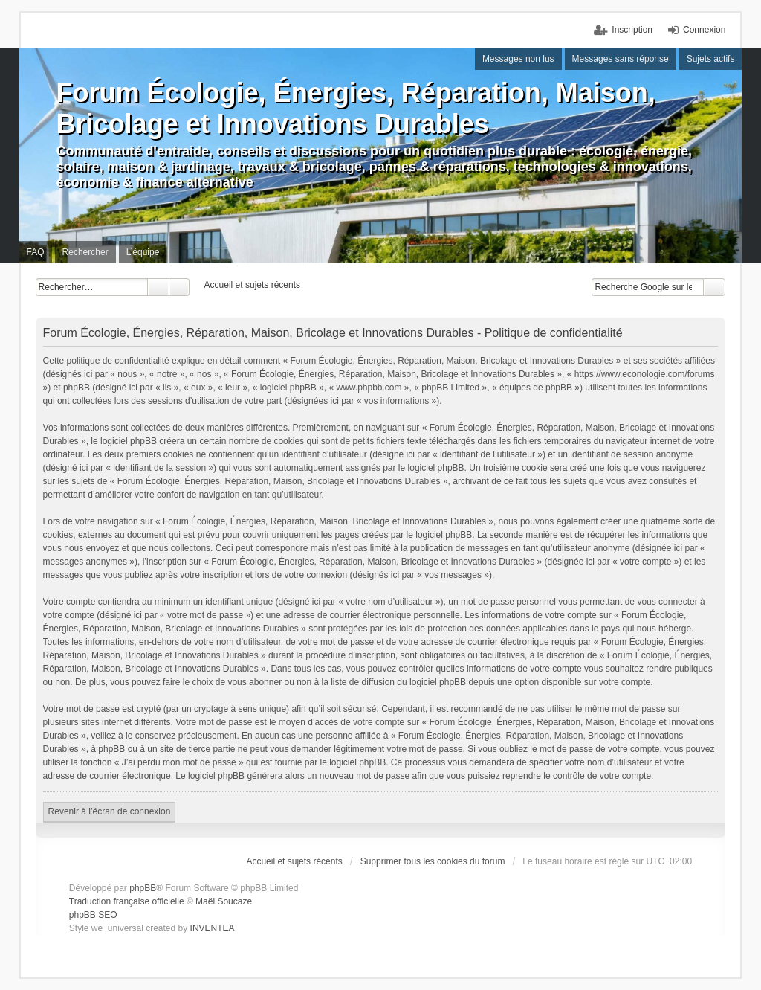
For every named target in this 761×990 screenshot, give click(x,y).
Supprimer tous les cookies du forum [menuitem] (432, 861)
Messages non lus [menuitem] (518, 59)
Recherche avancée (179, 287)
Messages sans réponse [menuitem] (620, 59)
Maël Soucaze (223, 901)
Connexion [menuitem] (704, 30)
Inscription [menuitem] (632, 30)
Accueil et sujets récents (294, 861)
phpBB (142, 888)
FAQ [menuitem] (36, 252)
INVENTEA (212, 928)
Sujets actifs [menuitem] (711, 59)
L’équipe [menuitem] (143, 252)
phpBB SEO (93, 915)
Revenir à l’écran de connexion (109, 811)
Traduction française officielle (126, 901)
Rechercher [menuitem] (85, 252)
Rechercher (158, 287)
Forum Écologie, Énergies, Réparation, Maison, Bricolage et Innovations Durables (355, 108)
